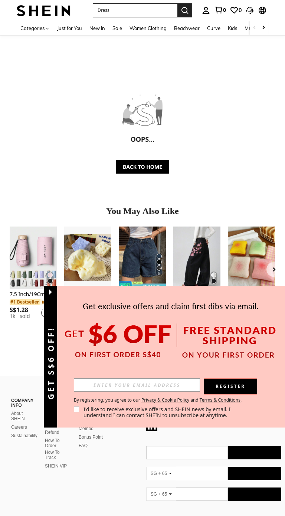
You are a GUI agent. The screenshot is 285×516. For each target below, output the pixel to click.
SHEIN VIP (56, 466)
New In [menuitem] (97, 28)
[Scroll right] (263, 28)
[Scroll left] (254, 28)
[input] (137, 385)
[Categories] (35, 28)
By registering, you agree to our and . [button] (158, 400)
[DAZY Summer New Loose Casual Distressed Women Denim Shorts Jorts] (142, 258)
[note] (142, 285)
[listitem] (33, 276)
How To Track (52, 455)
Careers (19, 427)
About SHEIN (18, 416)
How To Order (52, 443)
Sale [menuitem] (117, 28)
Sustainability (24, 435)
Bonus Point (91, 437)
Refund (52, 432)
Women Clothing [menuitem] (148, 28)
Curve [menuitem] (213, 28)
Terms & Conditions (220, 400)
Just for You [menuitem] (69, 28)
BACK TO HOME (142, 166)
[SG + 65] (161, 473)
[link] (220, 10)
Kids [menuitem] (232, 28)
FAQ (83, 445)
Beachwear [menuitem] (187, 28)
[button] (135, 10)
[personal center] (206, 10)
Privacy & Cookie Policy (165, 400)
